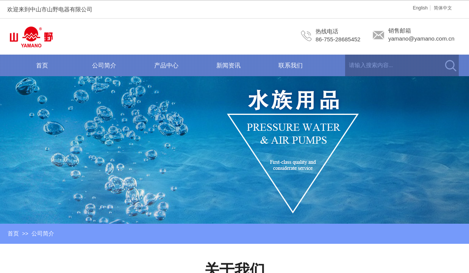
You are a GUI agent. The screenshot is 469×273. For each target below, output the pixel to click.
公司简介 (104, 65)
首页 (42, 65)
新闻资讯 (228, 65)
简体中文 (443, 8)
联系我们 (290, 65)
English (420, 8)
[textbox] (392, 65)
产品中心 (166, 65)
